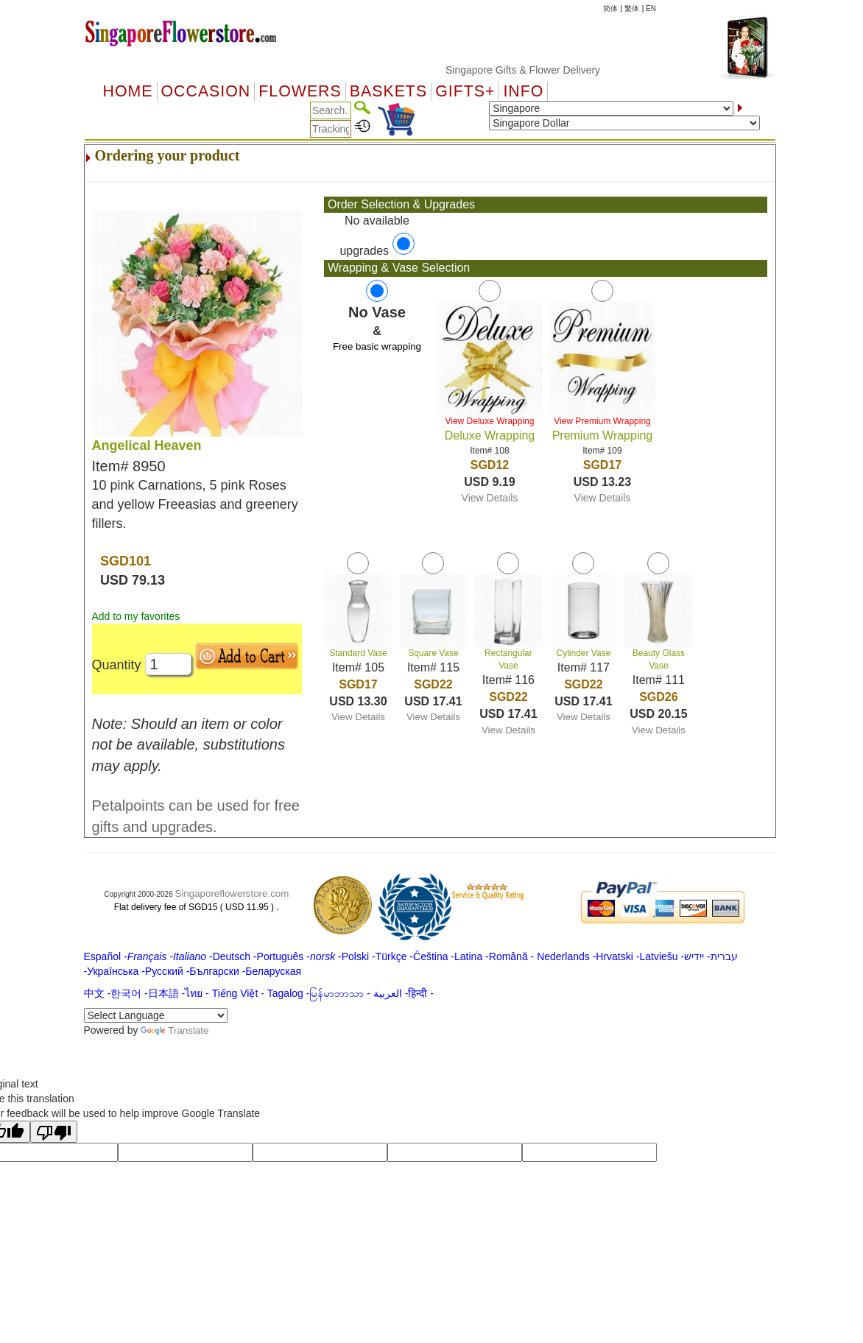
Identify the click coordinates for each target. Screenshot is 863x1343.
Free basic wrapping (377, 346)
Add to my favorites (136, 616)
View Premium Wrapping (602, 421)
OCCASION (206, 91)
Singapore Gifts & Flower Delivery (562, 70)
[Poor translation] (53, 1132)
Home (128, 91)
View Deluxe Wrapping (489, 421)
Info (523, 91)
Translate (174, 1030)
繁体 (631, 8)
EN (651, 8)
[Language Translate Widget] (156, 1015)
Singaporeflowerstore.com (232, 893)
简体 (610, 8)
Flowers (299, 91)
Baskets (388, 91)
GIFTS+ (465, 91)
